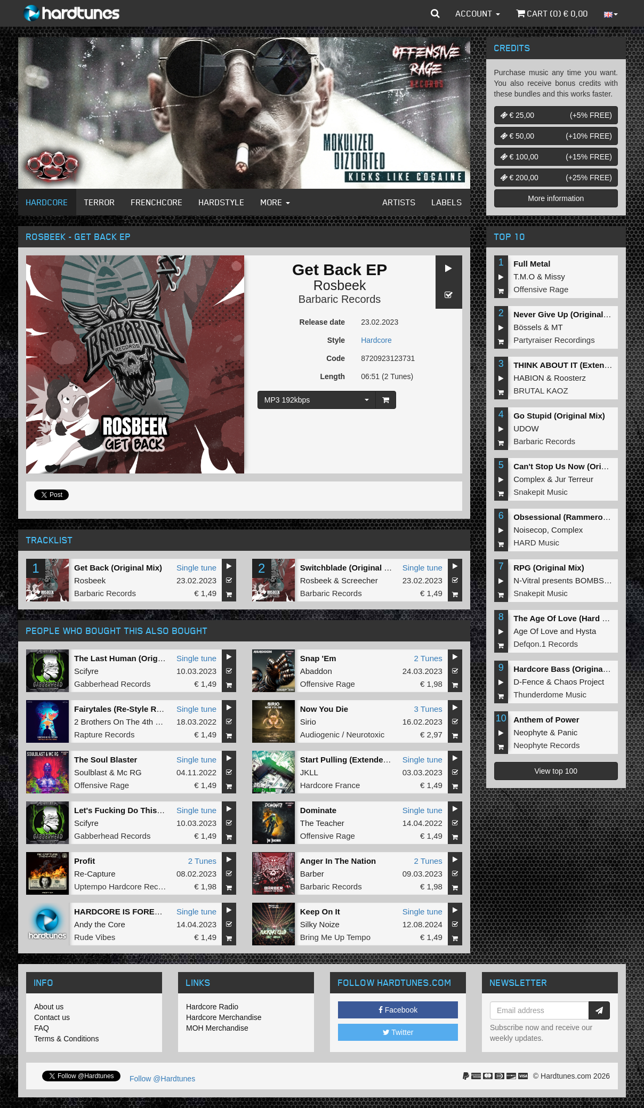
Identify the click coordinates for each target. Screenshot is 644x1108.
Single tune (196, 567)
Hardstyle (222, 202)
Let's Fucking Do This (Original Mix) (142, 810)
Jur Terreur (574, 479)
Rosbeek (339, 285)
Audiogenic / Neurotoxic (342, 734)
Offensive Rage (327, 683)
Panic (568, 732)
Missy (555, 276)
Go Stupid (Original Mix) (559, 415)
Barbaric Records (340, 299)
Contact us (52, 1017)
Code (335, 358)
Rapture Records (104, 734)
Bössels (527, 327)
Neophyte (530, 732)
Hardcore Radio (212, 1006)
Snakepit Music (540, 491)
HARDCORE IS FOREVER (122, 911)
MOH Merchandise (217, 1028)
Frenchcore (157, 202)
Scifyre (86, 671)
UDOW (526, 428)
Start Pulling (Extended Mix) (353, 759)
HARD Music (536, 542)
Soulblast (90, 772)
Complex (529, 479)
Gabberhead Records (112, 683)
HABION (528, 377)
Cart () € (552, 13)
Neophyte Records (546, 745)
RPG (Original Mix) (548, 567)
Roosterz (570, 377)
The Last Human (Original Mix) (132, 658)
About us (48, 1006)
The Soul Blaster (105, 759)
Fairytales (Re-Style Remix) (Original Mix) (152, 708)
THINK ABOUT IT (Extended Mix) (575, 365)
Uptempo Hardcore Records (124, 886)
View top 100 (555, 771)
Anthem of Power (546, 719)
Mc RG (129, 772)
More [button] (275, 202)
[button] (435, 13)
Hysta (586, 631)
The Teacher (322, 823)
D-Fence (528, 681)
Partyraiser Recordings (554, 339)
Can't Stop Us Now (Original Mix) (575, 466)
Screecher (359, 580)
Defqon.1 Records (545, 643)
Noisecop (530, 529)
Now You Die (324, 708)
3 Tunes (428, 708)
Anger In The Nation (338, 860)
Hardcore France (330, 785)
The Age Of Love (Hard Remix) (571, 618)
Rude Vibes (94, 937)
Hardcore (47, 202)
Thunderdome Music (549, 694)
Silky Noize (320, 924)
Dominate (318, 810)
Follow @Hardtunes (162, 1078)
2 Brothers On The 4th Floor (123, 721)
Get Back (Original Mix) (118, 567)
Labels (447, 202)
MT (557, 327)
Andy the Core (99, 924)
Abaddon (316, 671)
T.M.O (524, 276)
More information (556, 198)
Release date (322, 322)
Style (336, 340)
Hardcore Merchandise (224, 1017)
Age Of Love (535, 631)
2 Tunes (428, 658)
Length (332, 376)
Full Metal (531, 263)
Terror (99, 202)
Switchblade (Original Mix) (350, 567)
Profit (84, 860)
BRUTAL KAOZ (540, 390)
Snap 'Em (318, 658)
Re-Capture (95, 873)
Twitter (398, 1032)
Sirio (308, 721)
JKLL (309, 772)
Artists (399, 202)
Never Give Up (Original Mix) (567, 314)
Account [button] (478, 13)
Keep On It (320, 911)
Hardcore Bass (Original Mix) (568, 668)
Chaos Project (579, 681)
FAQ (41, 1028)
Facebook (398, 1010)
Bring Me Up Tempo (335, 937)
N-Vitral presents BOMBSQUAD (570, 580)
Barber (312, 873)
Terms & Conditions (66, 1038)
